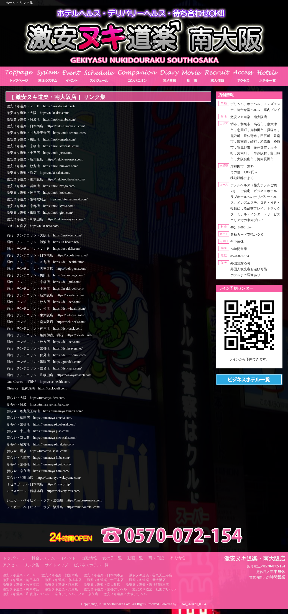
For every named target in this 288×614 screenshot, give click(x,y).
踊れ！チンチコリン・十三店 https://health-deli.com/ (45, 289)
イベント (68, 558)
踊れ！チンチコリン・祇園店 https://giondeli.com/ (44, 362)
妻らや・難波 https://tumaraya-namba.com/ (38, 404)
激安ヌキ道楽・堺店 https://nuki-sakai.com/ (38, 173)
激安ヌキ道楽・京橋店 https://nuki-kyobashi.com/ (43, 146)
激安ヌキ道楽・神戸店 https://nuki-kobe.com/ (40, 193)
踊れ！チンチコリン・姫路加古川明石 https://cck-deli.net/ (49, 335)
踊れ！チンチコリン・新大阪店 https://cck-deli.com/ (45, 295)
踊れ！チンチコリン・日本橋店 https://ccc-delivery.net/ (47, 255)
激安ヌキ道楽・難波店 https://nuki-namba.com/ (41, 119)
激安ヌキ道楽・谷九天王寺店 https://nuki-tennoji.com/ (46, 133)
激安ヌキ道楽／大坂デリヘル (125, 594)
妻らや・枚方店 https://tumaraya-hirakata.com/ (40, 444)
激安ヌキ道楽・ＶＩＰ (19, 575)
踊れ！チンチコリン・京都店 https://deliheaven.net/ (45, 348)
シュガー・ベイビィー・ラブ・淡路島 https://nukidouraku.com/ (53, 507)
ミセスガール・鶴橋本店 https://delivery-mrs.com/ (43, 491)
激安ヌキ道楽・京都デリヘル (105, 589)
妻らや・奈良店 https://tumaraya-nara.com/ (38, 471)
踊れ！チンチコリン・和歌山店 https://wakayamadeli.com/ (49, 375)
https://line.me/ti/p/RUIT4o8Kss (249, 364)
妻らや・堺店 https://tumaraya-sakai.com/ (37, 451)
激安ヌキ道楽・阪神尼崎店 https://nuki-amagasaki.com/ (47, 199)
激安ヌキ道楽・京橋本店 (63, 580)
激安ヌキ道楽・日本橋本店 (104, 575)
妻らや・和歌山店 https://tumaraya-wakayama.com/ (44, 478)
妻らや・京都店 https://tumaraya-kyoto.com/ (39, 464)
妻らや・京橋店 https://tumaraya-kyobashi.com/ (41, 424)
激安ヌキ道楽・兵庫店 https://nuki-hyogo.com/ (41, 186)
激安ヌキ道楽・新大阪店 (147, 580)
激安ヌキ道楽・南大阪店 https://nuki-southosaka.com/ (46, 179)
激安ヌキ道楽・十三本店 (105, 580)
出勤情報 (89, 558)
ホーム (11, 3)
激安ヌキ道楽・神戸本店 (21, 589)
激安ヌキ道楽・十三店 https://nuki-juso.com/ (40, 153)
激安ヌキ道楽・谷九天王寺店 (150, 575)
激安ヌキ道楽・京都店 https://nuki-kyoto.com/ (40, 206)
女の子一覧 (112, 558)
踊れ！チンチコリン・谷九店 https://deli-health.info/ (45, 262)
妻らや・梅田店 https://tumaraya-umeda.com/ (39, 418)
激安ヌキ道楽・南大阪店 (102, 585)
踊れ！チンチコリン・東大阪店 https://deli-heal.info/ (45, 315)
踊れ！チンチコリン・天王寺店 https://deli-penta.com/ (46, 269)
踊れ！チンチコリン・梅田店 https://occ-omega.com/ (45, 275)
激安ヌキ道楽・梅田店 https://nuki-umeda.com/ (41, 139)
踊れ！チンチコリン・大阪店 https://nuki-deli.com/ (44, 235)
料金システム (43, 558)
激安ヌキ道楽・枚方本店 (21, 585)
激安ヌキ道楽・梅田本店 (21, 580)
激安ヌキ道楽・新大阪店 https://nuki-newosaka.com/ (45, 159)
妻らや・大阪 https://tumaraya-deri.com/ (36, 398)
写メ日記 (156, 558)
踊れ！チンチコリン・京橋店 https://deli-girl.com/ (44, 282)
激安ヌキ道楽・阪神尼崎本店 (147, 585)
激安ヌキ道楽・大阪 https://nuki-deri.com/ (38, 113)
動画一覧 (135, 558)
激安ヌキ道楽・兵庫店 (61, 589)
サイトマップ (56, 565)
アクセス (10, 565)
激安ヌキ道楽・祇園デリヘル (154, 589)
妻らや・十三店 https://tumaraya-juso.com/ (38, 431)
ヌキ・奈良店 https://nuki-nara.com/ (33, 226)
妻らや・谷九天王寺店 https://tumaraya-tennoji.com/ (45, 411)
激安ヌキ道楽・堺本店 (61, 585)
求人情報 (177, 558)
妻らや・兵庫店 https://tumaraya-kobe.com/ (38, 458)
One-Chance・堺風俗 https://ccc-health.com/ (38, 382)
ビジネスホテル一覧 (91, 565)
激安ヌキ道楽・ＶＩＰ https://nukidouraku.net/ (41, 106)
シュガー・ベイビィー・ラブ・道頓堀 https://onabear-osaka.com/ (54, 500)
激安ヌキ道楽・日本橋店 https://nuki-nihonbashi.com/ (46, 126)
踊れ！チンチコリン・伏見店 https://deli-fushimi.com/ (46, 355)
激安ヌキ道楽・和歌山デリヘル (26, 594)
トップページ (14, 558)
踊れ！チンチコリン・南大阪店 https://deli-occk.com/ (46, 322)
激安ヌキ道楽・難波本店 (60, 575)
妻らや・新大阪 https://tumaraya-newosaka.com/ (41, 438)
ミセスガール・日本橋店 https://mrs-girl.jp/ (39, 484)
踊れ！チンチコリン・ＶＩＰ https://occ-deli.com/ (44, 249)
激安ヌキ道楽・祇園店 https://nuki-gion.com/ (40, 213)
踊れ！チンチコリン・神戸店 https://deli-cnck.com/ (44, 328)
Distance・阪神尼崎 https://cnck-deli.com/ (37, 388)
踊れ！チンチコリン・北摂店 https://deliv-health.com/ (46, 308)
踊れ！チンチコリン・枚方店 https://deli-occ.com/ (44, 302)
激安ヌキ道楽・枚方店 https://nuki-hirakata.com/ (42, 166)
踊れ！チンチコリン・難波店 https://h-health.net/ (43, 242)
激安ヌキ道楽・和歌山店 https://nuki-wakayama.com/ (45, 219)
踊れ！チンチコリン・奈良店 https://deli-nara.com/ (44, 368)
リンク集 (26, 3)
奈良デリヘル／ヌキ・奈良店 (76, 594)
